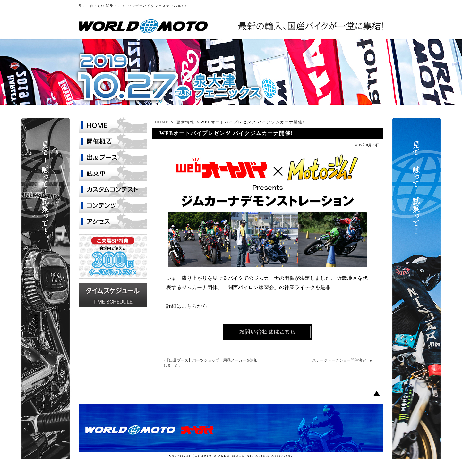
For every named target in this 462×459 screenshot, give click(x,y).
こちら (189, 306)
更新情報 (185, 122)
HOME (162, 122)
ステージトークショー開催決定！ (341, 360)
